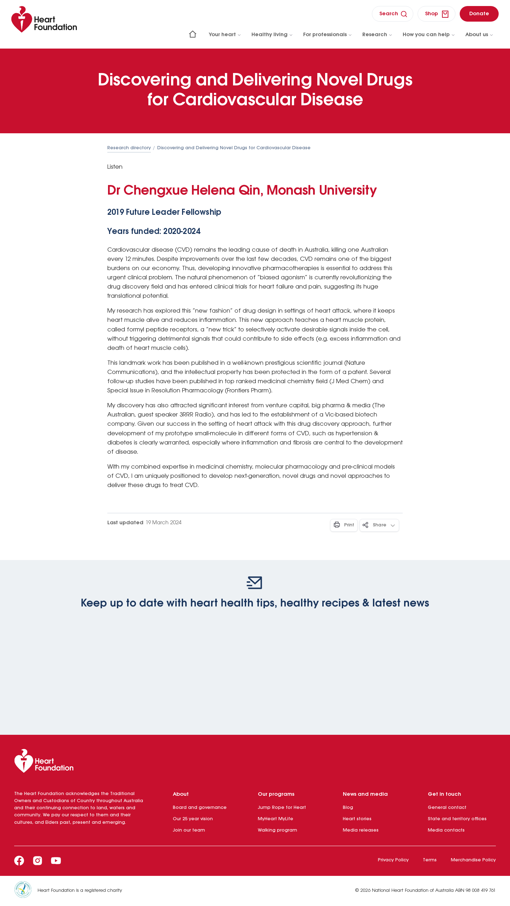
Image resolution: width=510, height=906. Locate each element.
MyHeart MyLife (275, 819)
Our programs (276, 794)
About (181, 794)
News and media (365, 794)
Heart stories (357, 819)
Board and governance (200, 807)
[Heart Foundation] (255, 762)
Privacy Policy (393, 860)
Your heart (225, 35)
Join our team (189, 830)
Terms (430, 860)
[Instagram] (37, 861)
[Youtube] (56, 861)
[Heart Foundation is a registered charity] (26, 890)
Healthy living (272, 35)
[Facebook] (19, 861)
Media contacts (446, 830)
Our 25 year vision (193, 819)
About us (479, 35)
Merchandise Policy (473, 860)
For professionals (327, 35)
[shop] (436, 14)
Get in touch (444, 794)
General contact (447, 807)
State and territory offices (457, 819)
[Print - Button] (344, 525)
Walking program (277, 830)
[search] (392, 13)
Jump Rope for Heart (282, 807)
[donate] (479, 13)
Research (377, 35)
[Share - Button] (379, 525)
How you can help (429, 35)
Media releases (361, 830)
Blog (348, 807)
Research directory (129, 148)
